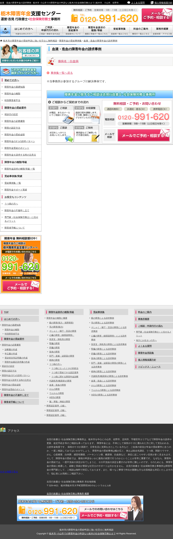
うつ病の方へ (11, 203)
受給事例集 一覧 (12, 183)
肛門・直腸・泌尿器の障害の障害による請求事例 (108, 365)
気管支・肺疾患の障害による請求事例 (108, 344)
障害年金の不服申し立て (16, 210)
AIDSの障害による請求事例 (104, 395)
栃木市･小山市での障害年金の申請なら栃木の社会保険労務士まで (82, 533)
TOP (5, 31)
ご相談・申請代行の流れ (150, 326)
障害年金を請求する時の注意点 (20, 155)
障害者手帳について (14, 227)
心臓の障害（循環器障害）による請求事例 (108, 338)
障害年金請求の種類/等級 (96, 31)
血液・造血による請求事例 (103, 381)
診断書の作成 (11, 349)
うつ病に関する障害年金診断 (64, 376)
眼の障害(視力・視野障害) (61, 323)
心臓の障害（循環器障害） (61, 335)
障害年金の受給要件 (15, 107)
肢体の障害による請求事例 (103, 358)
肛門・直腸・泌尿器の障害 (61, 356)
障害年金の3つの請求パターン (19, 141)
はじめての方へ (12, 319)
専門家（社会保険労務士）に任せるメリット (21, 219)
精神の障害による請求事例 (103, 371)
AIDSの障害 (55, 397)
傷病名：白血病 (68, 61)
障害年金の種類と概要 (57, 318)
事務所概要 (162, 31)
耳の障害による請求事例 (102, 323)
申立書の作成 (11, 353)
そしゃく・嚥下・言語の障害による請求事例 (108, 329)
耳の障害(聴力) (56, 327)
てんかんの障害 (56, 393)
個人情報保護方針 (163, 2)
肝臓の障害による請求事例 (103, 353)
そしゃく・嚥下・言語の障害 (62, 331)
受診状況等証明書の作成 (16, 358)
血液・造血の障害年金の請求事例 (100, 40)
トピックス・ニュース (149, 366)
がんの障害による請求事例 (103, 385)
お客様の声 (21, 54)
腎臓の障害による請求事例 (103, 349)
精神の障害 (54, 360)
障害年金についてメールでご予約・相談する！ (137, 135)
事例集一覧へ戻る (62, 72)
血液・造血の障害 (57, 385)
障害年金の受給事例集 (70, 40)
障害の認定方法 (12, 128)
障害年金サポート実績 (15, 189)
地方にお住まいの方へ (146, 340)
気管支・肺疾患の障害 (59, 339)
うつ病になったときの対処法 (64, 368)
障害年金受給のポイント (16, 148)
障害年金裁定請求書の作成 (17, 362)
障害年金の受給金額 (14, 134)
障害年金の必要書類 (14, 121)
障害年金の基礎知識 (14, 87)
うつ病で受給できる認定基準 (64, 372)
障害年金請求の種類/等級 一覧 (19, 169)
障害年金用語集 (146, 353)
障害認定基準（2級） (56, 410)
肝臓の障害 (54, 347)
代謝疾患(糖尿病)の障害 (60, 381)
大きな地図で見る (9, 471)
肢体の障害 (54, 352)
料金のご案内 (141, 31)
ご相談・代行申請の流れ (50, 31)
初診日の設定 (11, 114)
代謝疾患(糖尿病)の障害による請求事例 (109, 376)
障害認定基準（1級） (56, 406)
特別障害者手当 (12, 100)
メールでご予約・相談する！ (21, 264)
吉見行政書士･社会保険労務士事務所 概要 (68, 493)
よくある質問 (138, 2)
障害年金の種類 (12, 93)
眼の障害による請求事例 (102, 318)
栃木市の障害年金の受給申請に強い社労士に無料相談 (30, 40)
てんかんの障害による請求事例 (105, 390)
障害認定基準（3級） (56, 415)
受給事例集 (119, 31)
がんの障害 (54, 389)
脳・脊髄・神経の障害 (59, 401)
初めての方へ (11, 80)
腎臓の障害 (54, 343)
